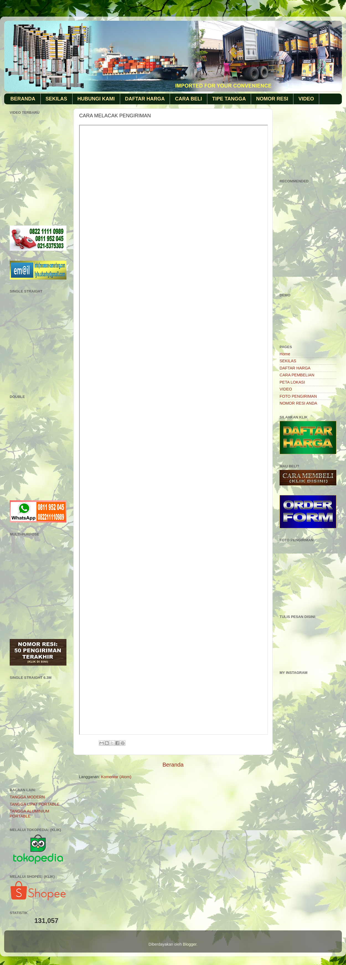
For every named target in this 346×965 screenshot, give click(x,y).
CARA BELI (188, 99)
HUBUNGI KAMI (96, 99)
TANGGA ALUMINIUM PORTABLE (29, 813)
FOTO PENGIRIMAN (298, 396)
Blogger (190, 944)
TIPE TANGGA (229, 99)
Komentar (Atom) (116, 777)
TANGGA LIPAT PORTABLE (35, 804)
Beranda (173, 765)
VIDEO (306, 99)
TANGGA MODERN (27, 797)
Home (285, 354)
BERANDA (23, 99)
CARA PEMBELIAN (297, 375)
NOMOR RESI (272, 99)
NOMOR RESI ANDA (298, 403)
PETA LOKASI (292, 382)
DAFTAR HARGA (145, 99)
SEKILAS (56, 99)
